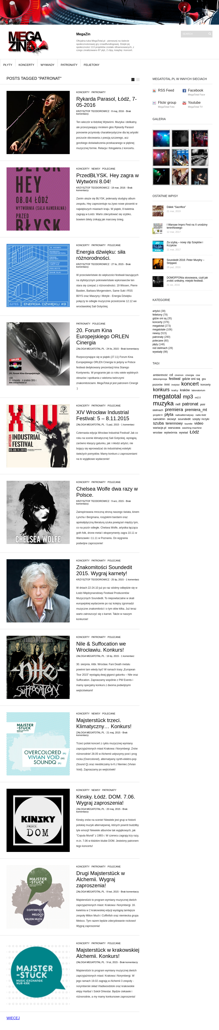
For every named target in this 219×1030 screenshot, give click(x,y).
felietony (91, 64)
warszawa (174, 427)
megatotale (159, 329)
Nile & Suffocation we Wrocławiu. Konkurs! (101, 647)
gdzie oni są (159, 318)
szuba (158, 423)
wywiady (47, 64)
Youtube (194, 102)
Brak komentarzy (130, 348)
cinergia (189, 375)
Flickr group (167, 102)
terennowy (174, 423)
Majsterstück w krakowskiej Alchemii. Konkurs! (107, 953)
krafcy (174, 390)
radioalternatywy (184, 414)
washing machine (192, 427)
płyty (7, 64)
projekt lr (158, 414)
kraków (185, 390)
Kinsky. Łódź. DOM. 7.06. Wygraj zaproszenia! (105, 800)
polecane (108, 168)
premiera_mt (196, 410)
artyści (156, 311)
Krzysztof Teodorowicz (92, 111)
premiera (174, 409)
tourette (188, 423)
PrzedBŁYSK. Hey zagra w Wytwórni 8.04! (107, 178)
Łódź (194, 432)
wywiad (183, 432)
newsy (96, 168)
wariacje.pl (159, 427)
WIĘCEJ (13, 1018)
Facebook (195, 90)
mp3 (188, 396)
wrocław (157, 432)
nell (177, 404)
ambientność (160, 375)
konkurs (161, 389)
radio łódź (200, 415)
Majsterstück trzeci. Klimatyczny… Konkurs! (103, 723)
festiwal (174, 379)
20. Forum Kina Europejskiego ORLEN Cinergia (102, 336)
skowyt (171, 419)
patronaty (69, 64)
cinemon (179, 375)
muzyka (163, 403)
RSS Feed (166, 90)
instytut (175, 384)
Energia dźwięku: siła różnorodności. (100, 255)
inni (167, 384)
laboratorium (198, 390)
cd (171, 375)
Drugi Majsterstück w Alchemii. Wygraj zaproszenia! (100, 879)
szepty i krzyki (200, 419)
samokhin (159, 419)
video (199, 423)
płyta (169, 414)
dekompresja (160, 379)
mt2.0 (198, 397)
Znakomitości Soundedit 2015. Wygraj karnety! (104, 570)
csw (198, 375)
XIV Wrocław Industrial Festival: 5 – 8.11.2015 (102, 415)
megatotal (158, 325)
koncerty (26, 64)
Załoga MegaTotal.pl (90, 348)
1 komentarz (127, 424)
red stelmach (160, 348)
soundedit (184, 419)
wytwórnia (170, 432)
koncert (190, 384)
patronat (190, 403)
